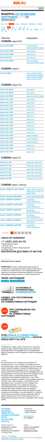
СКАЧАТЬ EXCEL (17, 281)
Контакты (5, 421)
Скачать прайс (7, 419)
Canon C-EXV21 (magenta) (35, 75)
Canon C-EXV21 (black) (34, 73)
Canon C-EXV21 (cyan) (34, 79)
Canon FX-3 (30, 112)
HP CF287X (39, 220)
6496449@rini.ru (29, 416)
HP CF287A (30, 220)
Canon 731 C (31, 191)
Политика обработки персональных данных (21, 438)
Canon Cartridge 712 (33, 201)
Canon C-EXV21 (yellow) (34, 77)
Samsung (24, 24)
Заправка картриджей (10, 415)
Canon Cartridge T (32, 135)
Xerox (17, 24)
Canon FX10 (31, 99)
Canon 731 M (31, 193)
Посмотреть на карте (31, 431)
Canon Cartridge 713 (33, 227)
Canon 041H (31, 222)
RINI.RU (13, 436)
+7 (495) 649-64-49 (36, 3)
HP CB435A (30, 200)
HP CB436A (30, 225)
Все (2, 24)
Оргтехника (6, 411)
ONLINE (5, 281)
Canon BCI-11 (31, 57)
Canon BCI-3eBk (32, 46)
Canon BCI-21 (31, 51)
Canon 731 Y (40, 191)
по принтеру (15, 18)
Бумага (4, 417)
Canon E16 (38, 162)
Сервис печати (7, 413)
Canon (11, 24)
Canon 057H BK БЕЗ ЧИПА (36, 196)
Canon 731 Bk (31, 189)
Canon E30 (30, 162)
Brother (39, 24)
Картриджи (5, 409)
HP (7, 24)
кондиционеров (26, 292)
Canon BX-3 (30, 89)
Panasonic (32, 24)
